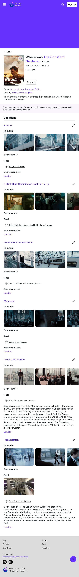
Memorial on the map (16, 342)
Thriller (37, 89)
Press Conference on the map (20, 400)
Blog (44, 544)
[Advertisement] (39, 28)
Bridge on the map (15, 166)
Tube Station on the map (18, 501)
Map (4, 540)
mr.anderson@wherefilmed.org (15, 557)
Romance (29, 89)
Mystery (20, 89)
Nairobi (7, 234)
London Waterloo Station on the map (23, 283)
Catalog (6, 544)
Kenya (14, 93)
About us (46, 548)
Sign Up (72, 4)
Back (7, 52)
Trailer (31, 82)
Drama (13, 89)
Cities (44, 540)
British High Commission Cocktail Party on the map (29, 224)
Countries (7, 548)
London (7, 176)
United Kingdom (25, 93)
